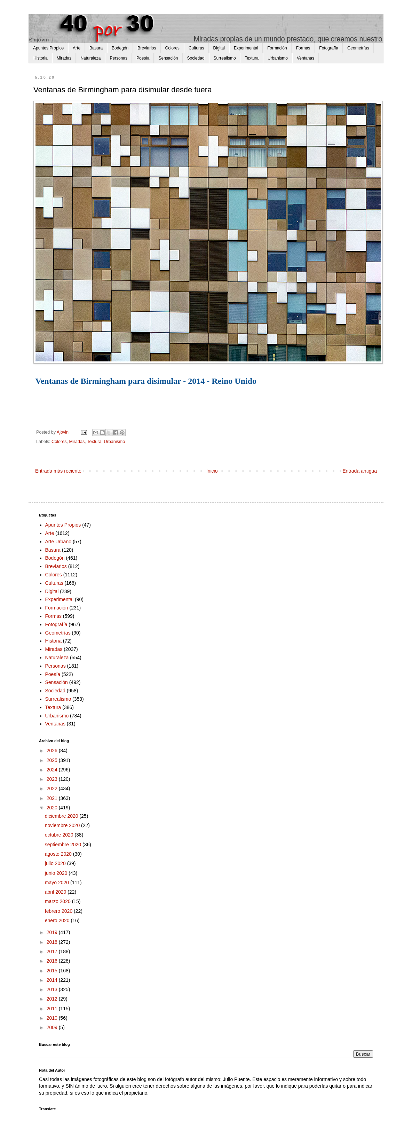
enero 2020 (58, 920)
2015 (53, 970)
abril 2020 (56, 892)
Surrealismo (225, 58)
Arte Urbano (58, 541)
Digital (219, 48)
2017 (53, 951)
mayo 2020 (57, 882)
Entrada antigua (359, 471)
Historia (40, 58)
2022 (53, 788)
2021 (53, 798)
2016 (53, 961)
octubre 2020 (60, 835)
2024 (53, 769)
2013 (53, 989)
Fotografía (328, 48)
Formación (277, 48)
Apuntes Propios (48, 48)
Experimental (246, 48)
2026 (53, 750)
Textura (252, 58)
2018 (53, 942)
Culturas (196, 48)
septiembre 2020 (63, 844)
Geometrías (358, 48)
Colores (172, 48)
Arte (76, 48)
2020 (53, 807)
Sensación (168, 58)
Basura (96, 48)
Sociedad (196, 58)
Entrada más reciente (58, 471)
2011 (53, 1008)
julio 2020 (56, 863)
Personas (118, 58)
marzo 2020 (58, 901)
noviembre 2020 (63, 825)
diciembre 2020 (62, 816)
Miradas (64, 58)
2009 (53, 1027)
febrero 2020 (59, 911)
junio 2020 (57, 873)
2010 (53, 1018)
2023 (53, 779)
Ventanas (305, 58)
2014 (53, 980)
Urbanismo (278, 58)
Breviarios (146, 48)
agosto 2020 (59, 854)
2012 (53, 999)
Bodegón (120, 48)
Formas (303, 48)
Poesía (142, 58)
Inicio (212, 471)
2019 (53, 932)
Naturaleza (90, 58)
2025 (53, 760)
